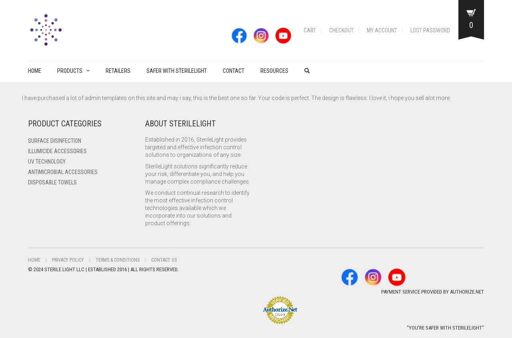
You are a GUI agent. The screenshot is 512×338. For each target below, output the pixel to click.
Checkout (341, 30)
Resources (274, 71)
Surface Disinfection (54, 141)
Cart (310, 30)
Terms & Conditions (118, 260)
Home (34, 71)
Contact (233, 71)
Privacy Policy (68, 260)
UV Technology (47, 161)
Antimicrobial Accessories (63, 172)
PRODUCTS (69, 71)
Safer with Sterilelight (176, 71)
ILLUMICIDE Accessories (57, 151)
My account (382, 30)
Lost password (430, 30)
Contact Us (164, 260)
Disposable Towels (52, 182)
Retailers (118, 71)
